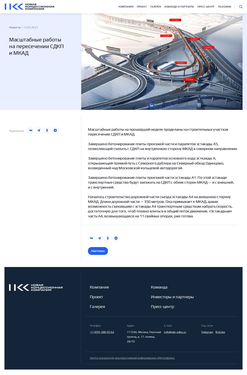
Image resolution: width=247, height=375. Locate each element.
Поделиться (16, 131)
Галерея (155, 6)
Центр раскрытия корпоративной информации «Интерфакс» (132, 358)
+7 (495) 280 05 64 (102, 332)
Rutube (220, 332)
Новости (14, 27)
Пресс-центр (205, 6)
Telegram (224, 6)
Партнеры (98, 251)
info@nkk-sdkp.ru (175, 332)
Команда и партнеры (179, 6)
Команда (159, 287)
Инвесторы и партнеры (172, 296)
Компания (126, 6)
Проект (142, 6)
